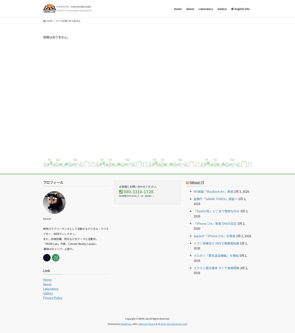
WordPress (126, 323)
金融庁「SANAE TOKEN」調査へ (216, 199)
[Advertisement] (223, 57)
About (47, 284)
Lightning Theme (146, 323)
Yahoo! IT (196, 182)
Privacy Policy (52, 297)
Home (47, 279)
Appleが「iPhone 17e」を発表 (214, 236)
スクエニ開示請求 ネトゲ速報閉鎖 (216, 268)
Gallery (48, 293)
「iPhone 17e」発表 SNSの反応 (215, 223)
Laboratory (51, 288)
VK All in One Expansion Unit (172, 323)
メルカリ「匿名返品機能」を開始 (216, 255)
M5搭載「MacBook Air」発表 (213, 191)
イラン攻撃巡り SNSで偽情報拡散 (216, 243)
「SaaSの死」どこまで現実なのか (217, 211)
